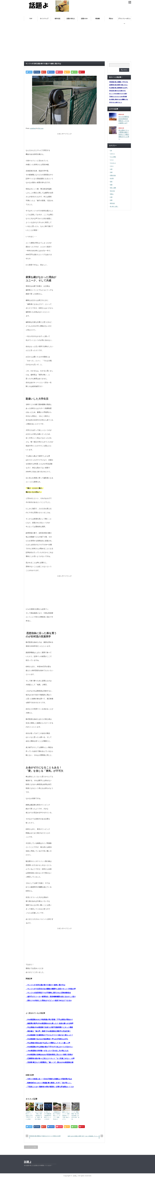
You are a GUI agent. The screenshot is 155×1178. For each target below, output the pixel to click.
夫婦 (111, 172)
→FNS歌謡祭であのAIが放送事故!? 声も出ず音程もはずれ (47, 1039)
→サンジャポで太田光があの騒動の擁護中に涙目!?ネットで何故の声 (51, 989)
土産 (111, 169)
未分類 (112, 178)
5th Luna (40, 128)
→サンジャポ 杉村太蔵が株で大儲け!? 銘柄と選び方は (45, 985)
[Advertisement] (77, 44)
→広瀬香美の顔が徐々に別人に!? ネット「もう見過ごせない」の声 (50, 1058)
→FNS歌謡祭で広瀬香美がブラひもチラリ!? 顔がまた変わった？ (49, 1035)
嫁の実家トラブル (90, 23)
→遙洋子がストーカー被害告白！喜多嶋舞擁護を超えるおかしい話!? (51, 996)
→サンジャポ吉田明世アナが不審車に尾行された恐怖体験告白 (48, 993)
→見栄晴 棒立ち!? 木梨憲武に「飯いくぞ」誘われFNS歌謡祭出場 (49, 1062)
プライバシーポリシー (124, 19)
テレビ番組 (113, 156)
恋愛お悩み (113, 175)
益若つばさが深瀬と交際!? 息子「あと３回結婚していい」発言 (84, 1136)
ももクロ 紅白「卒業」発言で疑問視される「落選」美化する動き (38, 1115)
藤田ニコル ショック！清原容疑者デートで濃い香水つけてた (66, 1115)
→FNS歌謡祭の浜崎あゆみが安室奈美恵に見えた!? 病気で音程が (49, 1054)
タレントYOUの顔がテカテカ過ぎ (118, 93)
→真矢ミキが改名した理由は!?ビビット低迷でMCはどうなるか (49, 1000)
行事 (111, 197)
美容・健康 (113, 187)
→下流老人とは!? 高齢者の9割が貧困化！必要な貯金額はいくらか (50, 1087)
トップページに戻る (31, 1147)
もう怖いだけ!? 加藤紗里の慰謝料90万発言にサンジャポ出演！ (47, 1115)
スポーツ (112, 153)
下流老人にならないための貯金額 (118, 96)
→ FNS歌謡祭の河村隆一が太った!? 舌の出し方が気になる (47, 1051)
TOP (30, 18)
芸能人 (112, 194)
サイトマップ (44, 18)
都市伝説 (57, 18)
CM (111, 150)
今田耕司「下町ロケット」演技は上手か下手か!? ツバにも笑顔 (29, 1115)
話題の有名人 (71, 18)
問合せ (111, 18)
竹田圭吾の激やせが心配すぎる (117, 90)
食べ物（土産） (114, 206)
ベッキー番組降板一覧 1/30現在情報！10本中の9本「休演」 (75, 1115)
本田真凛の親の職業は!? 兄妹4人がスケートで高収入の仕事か (44, 1136)
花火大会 (112, 190)
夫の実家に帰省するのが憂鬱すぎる (118, 99)
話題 (111, 200)
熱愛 (111, 184)
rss (130, 2)
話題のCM (84, 18)
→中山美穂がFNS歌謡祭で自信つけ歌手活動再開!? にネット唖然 (49, 1027)
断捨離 (97, 18)
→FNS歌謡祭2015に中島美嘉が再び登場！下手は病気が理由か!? (49, 1019)
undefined (33, 128)
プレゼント (113, 163)
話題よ (28, 1161)
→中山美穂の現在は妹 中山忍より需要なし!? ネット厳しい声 (48, 1043)
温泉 (111, 181)
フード (112, 159)
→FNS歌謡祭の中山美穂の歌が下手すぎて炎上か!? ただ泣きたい (49, 1047)
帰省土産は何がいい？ (110, 23)
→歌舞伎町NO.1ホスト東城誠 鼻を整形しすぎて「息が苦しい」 (49, 1083)
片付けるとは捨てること (115, 102)
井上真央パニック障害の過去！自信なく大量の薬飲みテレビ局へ (124, 134)
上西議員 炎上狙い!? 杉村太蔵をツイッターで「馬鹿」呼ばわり (57, 1115)
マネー (112, 166)
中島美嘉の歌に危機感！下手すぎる (118, 82)
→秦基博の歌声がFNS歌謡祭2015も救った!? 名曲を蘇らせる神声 (49, 1023)
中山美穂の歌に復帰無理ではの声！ (118, 87)
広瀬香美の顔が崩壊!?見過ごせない (118, 84)
